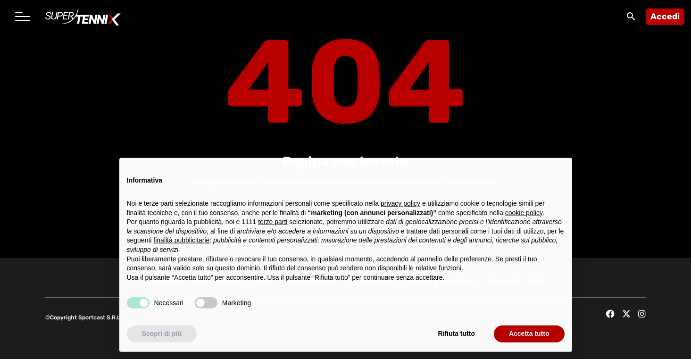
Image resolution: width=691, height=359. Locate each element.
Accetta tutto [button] (529, 338)
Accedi (665, 16)
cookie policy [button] (523, 216)
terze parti (272, 226)
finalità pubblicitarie (181, 244)
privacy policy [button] (400, 207)
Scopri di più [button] (162, 338)
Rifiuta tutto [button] (456, 338)
